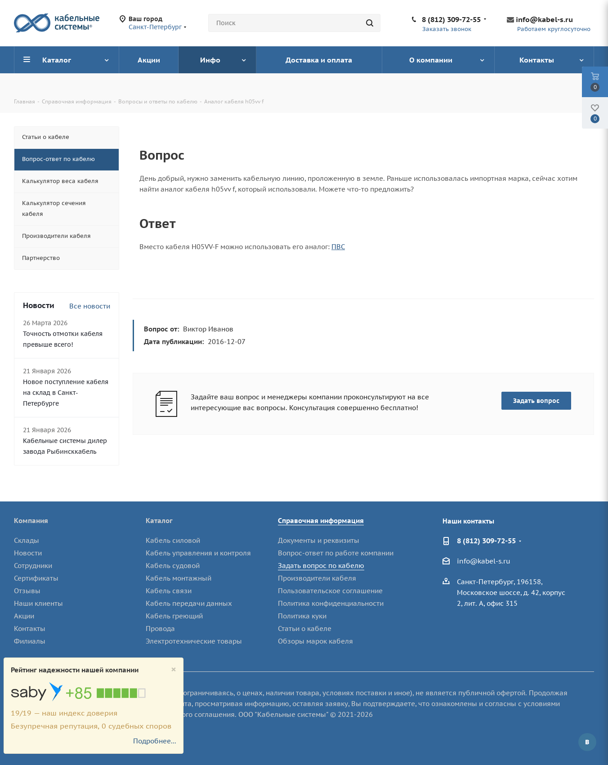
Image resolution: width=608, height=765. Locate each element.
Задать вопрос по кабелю (321, 565)
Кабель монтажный (178, 578)
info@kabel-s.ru (544, 19)
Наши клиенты (38, 603)
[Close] (173, 669)
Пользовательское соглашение (330, 590)
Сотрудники (33, 565)
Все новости (89, 306)
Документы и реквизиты (318, 540)
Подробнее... (154, 741)
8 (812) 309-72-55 (451, 19)
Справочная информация (321, 520)
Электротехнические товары (194, 641)
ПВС (338, 246)
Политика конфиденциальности (331, 603)
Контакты (29, 628)
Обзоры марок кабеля (315, 641)
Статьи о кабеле (304, 628)
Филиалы (29, 641)
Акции (24, 616)
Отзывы (27, 590)
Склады (26, 540)
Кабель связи (169, 590)
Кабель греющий (174, 616)
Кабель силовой (173, 540)
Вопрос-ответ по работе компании (335, 553)
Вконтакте (587, 742)
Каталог (159, 520)
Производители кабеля (317, 578)
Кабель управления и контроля (198, 553)
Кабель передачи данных (189, 603)
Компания (31, 520)
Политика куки (302, 616)
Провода (160, 628)
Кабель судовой (173, 565)
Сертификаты (36, 578)
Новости (28, 553)
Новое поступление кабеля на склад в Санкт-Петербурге (65, 392)
